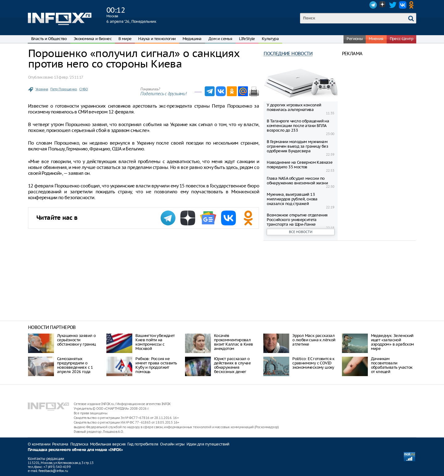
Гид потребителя (142, 444)
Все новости (300, 232)
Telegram (373, 5)
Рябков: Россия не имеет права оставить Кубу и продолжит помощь (156, 365)
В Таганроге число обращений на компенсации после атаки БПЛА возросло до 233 (298, 125)
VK (402, 5)
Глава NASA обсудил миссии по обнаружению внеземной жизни (297, 181)
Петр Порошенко (63, 89)
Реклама (60, 444)
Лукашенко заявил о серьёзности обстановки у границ (76, 340)
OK (412, 5)
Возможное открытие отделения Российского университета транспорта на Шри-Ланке (297, 219)
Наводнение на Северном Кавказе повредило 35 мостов (299, 165)
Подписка (79, 444)
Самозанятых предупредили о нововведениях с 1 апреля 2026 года (75, 365)
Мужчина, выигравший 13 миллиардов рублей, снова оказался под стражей (292, 199)
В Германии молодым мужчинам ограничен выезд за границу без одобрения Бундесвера (297, 146)
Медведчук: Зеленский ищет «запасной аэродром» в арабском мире (392, 342)
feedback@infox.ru (53, 471)
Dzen (383, 5)
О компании (39, 444)
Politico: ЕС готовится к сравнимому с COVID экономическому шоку (313, 363)
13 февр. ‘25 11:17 (68, 77)
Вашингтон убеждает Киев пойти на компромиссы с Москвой (155, 342)
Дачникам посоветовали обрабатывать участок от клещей (392, 365)
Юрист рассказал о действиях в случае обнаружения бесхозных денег (232, 365)
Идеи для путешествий (208, 444)
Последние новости (288, 53)
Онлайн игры (172, 444)
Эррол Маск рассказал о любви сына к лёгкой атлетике (313, 340)
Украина (41, 89)
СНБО (83, 89)
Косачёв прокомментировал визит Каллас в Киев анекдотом (233, 342)
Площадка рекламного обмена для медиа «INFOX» (75, 450)
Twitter (393, 5)
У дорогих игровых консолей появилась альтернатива (294, 107)
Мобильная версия (107, 444)
